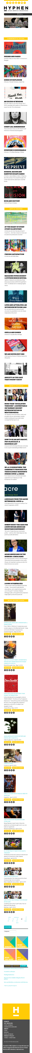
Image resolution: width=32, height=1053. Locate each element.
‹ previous (16, 917)
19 (13, 919)
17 (26, 917)
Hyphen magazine (16, 1011)
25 (17, 921)
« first (9, 917)
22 (26, 919)
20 (17, 919)
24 (12, 921)
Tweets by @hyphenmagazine (10, 985)
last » (17, 922)
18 (8, 919)
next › (25, 921)
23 (8, 921)
